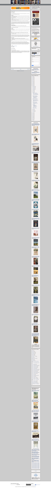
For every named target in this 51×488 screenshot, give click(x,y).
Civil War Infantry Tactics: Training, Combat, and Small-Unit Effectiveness (35, 458)
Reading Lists (33, 360)
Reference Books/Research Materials (35, 361)
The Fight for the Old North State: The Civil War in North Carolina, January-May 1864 (35, 450)
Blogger (35, 486)
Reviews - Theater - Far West (34, 378)
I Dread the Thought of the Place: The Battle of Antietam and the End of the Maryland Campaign (35, 411)
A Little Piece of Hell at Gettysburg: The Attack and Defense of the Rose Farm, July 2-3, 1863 (36, 190)
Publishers (33, 359)
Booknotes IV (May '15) (35, 95)
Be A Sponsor (22, 4)
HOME (12, 4)
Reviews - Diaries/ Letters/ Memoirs (35, 369)
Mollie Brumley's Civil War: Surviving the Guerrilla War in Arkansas (36, 180)
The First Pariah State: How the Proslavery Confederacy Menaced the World (36, 134)
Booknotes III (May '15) (35, 98)
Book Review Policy (17, 4)
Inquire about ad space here (35, 46)
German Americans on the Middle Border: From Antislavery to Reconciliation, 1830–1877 (35, 440)
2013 (32, 113)
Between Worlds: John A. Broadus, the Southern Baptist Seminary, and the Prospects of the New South (35, 276)
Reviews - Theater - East (34, 377)
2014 (32, 112)
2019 (32, 82)
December (34, 86)
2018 (32, 83)
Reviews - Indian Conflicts (34, 373)
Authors (32, 350)
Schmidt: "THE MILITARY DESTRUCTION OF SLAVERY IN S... (35, 97)
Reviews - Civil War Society (34, 367)
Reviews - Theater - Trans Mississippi (35, 379)
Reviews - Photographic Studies (35, 375)
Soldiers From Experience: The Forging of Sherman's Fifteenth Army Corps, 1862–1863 (35, 421)
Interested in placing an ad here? (35, 25)
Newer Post (12, 69)
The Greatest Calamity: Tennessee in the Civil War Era (35, 314)
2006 (32, 119)
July (33, 90)
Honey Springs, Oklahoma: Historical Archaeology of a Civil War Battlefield (35, 390)
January (34, 111)
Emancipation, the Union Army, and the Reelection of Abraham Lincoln (35, 461)
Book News (33, 351)
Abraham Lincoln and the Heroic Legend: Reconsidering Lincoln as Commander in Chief (35, 162)
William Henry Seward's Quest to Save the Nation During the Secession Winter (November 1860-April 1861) (36, 305)
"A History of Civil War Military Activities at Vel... (35, 102)
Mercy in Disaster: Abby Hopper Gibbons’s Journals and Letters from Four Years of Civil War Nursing (36, 152)
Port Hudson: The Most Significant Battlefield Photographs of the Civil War (35, 431)
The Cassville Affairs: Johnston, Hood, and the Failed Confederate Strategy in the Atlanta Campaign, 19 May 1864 (35, 401)
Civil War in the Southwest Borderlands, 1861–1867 (35, 454)
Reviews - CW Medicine (34, 368)
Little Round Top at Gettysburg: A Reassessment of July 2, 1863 (36, 237)
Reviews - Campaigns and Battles (35, 365)
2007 (32, 118)
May (33, 92)
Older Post (28, 69)
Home (20, 69)
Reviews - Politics (33, 376)
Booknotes (33, 354)
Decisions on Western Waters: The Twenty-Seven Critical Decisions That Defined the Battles (36, 200)
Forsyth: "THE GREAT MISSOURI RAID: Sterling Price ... (35, 100)
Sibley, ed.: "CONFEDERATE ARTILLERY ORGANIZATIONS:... (35, 106)
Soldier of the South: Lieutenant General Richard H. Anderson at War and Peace (35, 324)
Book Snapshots (33, 353)
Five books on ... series (34, 356)
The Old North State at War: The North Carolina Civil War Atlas (35, 456)
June (33, 91)
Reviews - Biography (34, 364)
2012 (32, 114)
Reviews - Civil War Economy (34, 366)
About (36, 4)
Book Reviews (33, 352)
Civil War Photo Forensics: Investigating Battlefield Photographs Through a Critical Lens (35, 144)
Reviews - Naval (33, 374)
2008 (32, 117)
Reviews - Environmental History (35, 370)
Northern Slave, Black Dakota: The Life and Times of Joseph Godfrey (36, 265)
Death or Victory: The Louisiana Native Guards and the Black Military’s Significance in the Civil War (36, 295)
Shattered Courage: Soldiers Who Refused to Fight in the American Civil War (35, 247)
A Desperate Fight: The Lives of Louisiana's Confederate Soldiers (35, 69)
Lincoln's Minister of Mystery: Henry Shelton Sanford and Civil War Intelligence (35, 256)
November (34, 87)
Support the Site (28, 4)
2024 (32, 78)
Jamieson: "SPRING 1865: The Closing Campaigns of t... (35, 94)
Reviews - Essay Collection (34, 371)
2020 (32, 81)
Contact (32, 4)
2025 (32, 77)
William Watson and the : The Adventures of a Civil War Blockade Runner (36, 72)
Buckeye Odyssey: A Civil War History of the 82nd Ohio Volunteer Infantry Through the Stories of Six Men (36, 218)
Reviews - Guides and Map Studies (35, 372)
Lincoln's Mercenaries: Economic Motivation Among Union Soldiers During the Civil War (35, 452)
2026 (32, 76)
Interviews (33, 357)
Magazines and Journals (34, 358)
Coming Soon (33, 355)
